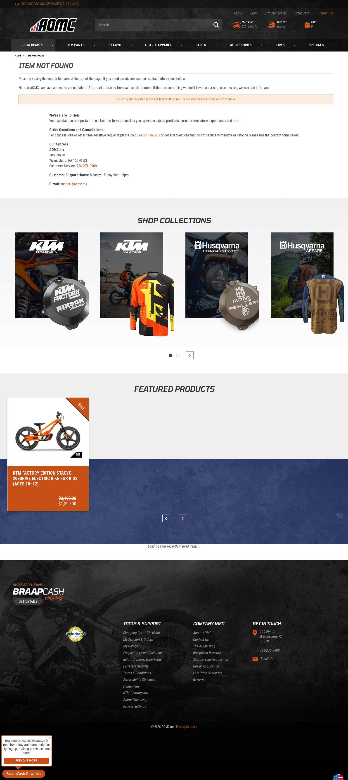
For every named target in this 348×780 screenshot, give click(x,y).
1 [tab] (170, 355)
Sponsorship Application (210, 659)
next (187, 355)
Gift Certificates (276, 13)
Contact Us (325, 13)
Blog (253, 13)
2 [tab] (178, 355)
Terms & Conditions (137, 673)
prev (167, 518)
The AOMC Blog (204, 646)
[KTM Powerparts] (46, 276)
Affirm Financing (135, 700)
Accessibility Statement (139, 679)
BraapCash (302, 13)
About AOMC (202, 633)
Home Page (131, 686)
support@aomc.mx (74, 184)
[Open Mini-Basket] (317, 25)
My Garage (130, 646)
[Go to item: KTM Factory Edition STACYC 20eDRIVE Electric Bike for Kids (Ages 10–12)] (48, 454)
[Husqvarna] (302, 276)
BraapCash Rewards (207, 653)
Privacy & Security (135, 666)
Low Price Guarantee (207, 673)
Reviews (198, 679)
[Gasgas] (216, 276)
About (238, 13)
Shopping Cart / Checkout (141, 633)
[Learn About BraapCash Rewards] (174, 594)
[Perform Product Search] (216, 25)
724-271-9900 (147, 135)
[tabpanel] (46, 286)
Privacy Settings (134, 706)
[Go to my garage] (237, 25)
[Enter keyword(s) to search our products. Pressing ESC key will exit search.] (152, 25)
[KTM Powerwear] (131, 276)
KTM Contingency (135, 693)
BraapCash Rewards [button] (23, 773)
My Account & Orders (138, 639)
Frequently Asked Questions (143, 653)
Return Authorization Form (142, 659)
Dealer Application (206, 666)
